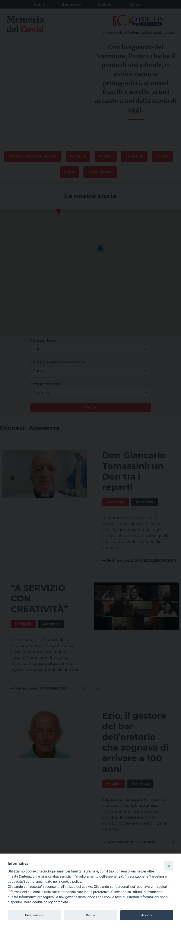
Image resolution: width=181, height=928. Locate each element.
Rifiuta (90, 915)
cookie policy (42, 902)
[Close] (168, 866)
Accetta (146, 915)
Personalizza (34, 915)
